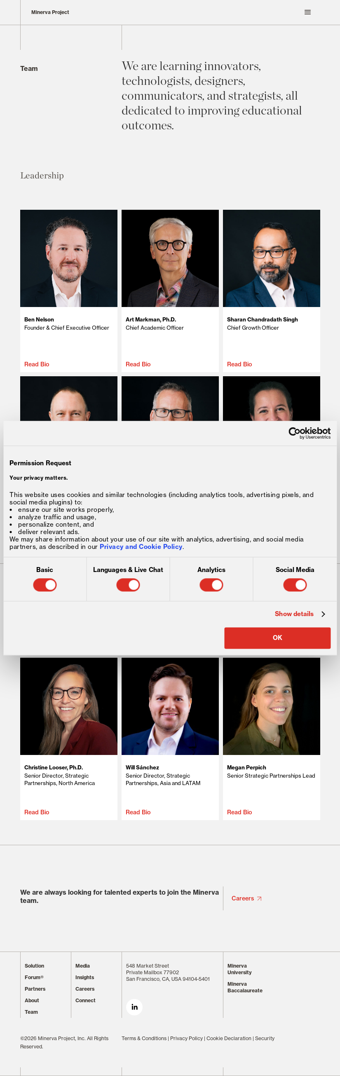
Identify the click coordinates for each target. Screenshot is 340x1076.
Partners (35, 989)
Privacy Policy (186, 1038)
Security (264, 1038)
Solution (34, 966)
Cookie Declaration (228, 1038)
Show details (294, 614)
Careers (243, 898)
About (32, 1000)
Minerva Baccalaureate (245, 987)
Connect (85, 1000)
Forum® (34, 977)
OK (277, 638)
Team (31, 1012)
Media (82, 966)
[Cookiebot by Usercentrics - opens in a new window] (294, 433)
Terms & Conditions (144, 1038)
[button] (221, 12)
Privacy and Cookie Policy (141, 547)
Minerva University (239, 969)
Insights (84, 977)
